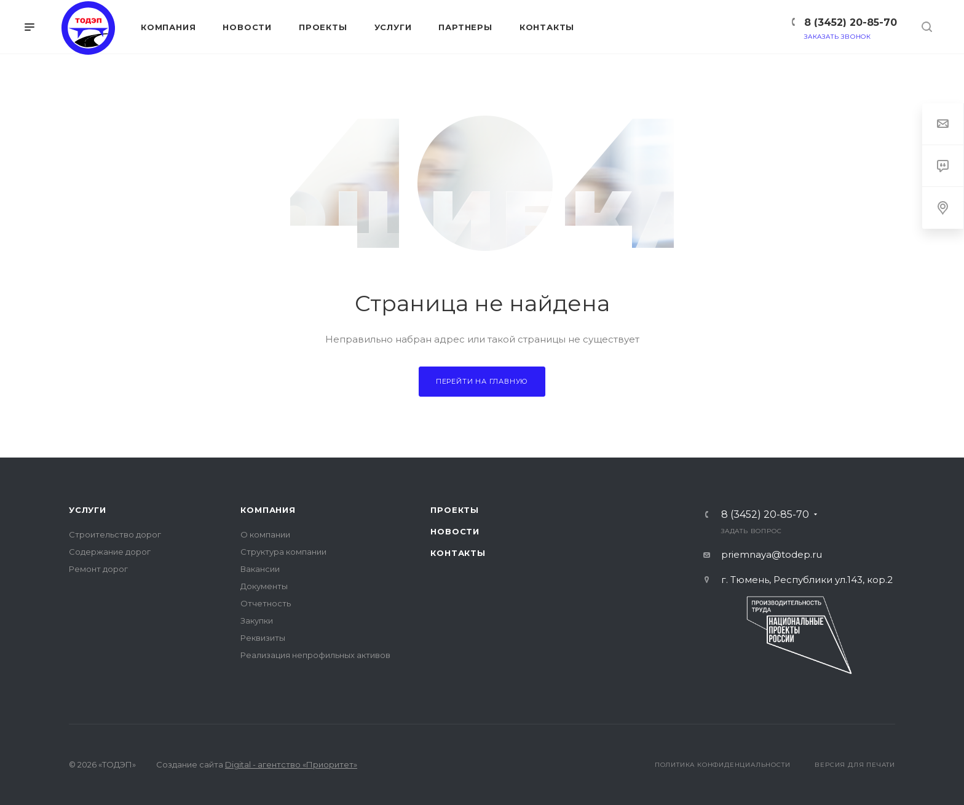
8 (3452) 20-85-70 (850, 22)
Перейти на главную (482, 381)
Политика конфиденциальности (723, 765)
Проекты (454, 510)
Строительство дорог (115, 534)
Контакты (457, 553)
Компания (267, 510)
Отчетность (265, 603)
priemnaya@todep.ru (771, 554)
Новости (455, 531)
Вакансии (260, 569)
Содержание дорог (110, 552)
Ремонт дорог (98, 569)
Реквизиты (262, 638)
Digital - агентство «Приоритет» (291, 764)
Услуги (87, 510)
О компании (265, 534)
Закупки (256, 620)
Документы (264, 586)
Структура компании (283, 552)
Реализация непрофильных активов (315, 655)
